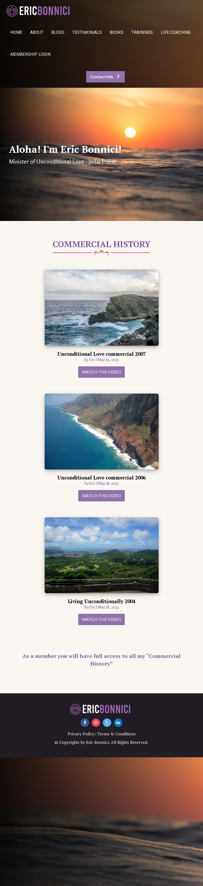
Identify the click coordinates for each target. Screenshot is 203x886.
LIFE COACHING (176, 32)
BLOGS (57, 32)
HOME (16, 32)
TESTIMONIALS (87, 32)
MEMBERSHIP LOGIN (30, 54)
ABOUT (36, 32)
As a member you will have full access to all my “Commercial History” (101, 659)
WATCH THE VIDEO (101, 371)
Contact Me (105, 76)
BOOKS (116, 32)
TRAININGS (142, 32)
